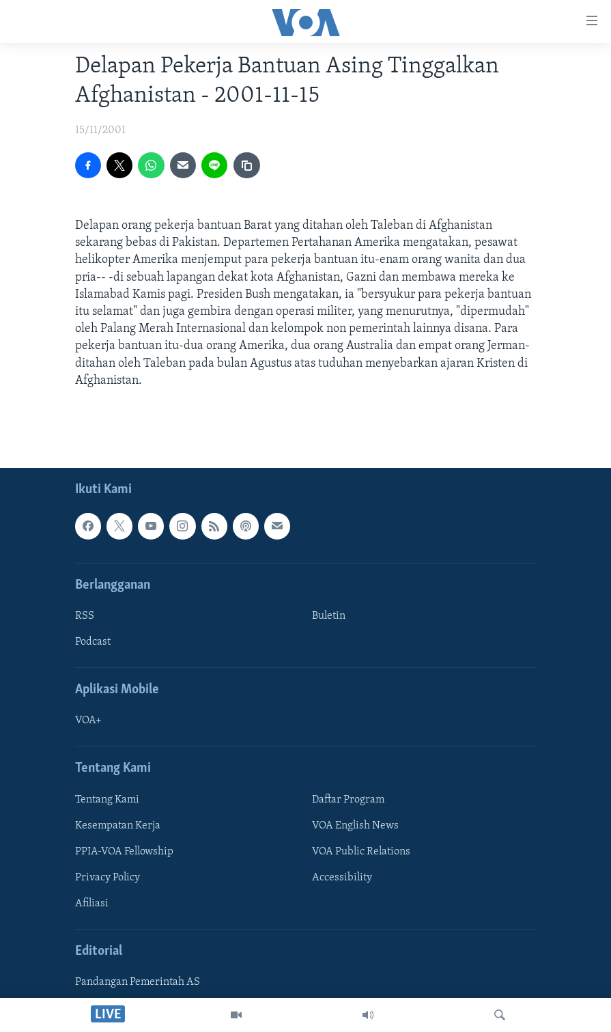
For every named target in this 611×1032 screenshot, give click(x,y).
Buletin (328, 616)
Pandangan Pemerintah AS (137, 982)
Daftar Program (348, 799)
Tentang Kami (107, 799)
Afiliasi (92, 903)
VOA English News (355, 825)
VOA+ (88, 720)
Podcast (93, 642)
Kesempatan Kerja (117, 825)
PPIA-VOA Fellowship (124, 851)
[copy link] (246, 165)
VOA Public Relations (361, 851)
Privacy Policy (107, 877)
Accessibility (342, 877)
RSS (84, 616)
